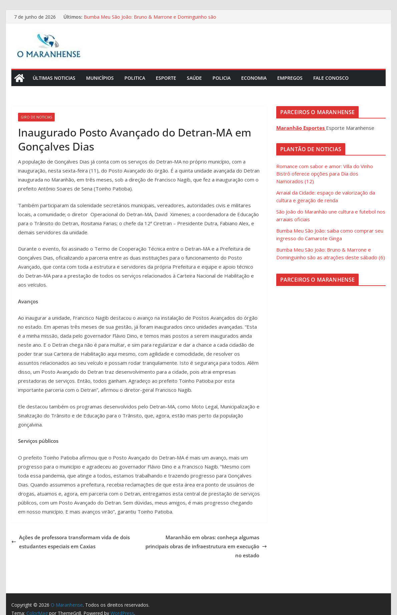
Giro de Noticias (36, 117)
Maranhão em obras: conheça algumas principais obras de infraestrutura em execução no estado (206, 546)
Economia (254, 78)
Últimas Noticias (54, 78)
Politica (134, 78)
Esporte (166, 78)
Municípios (100, 78)
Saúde (194, 78)
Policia (222, 78)
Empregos (290, 78)
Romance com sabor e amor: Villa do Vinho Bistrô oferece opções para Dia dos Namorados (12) (324, 174)
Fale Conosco (331, 78)
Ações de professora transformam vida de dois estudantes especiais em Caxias (70, 542)
